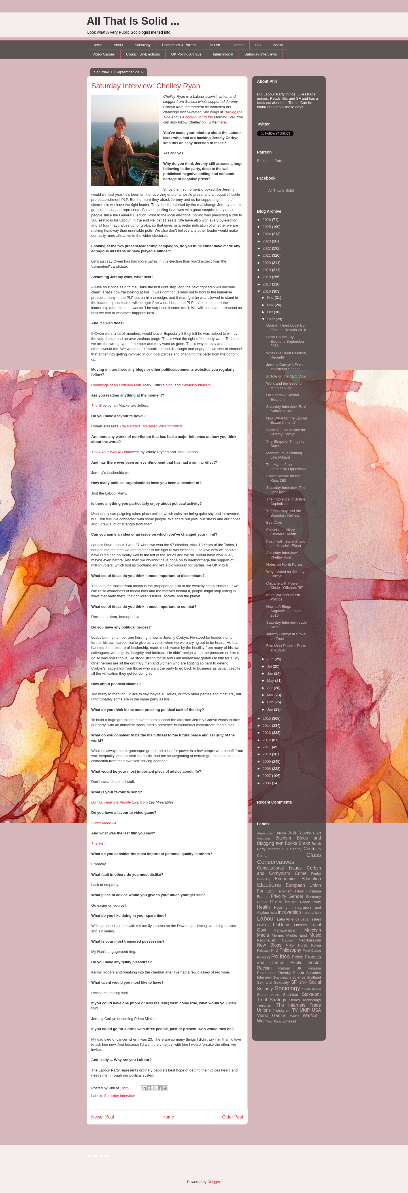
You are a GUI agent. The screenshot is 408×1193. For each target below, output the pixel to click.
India (273, 912)
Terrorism (264, 1005)
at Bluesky (275, 107)
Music (315, 935)
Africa (281, 833)
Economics (285, 878)
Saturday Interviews (261, 54)
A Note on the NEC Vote (285, 376)
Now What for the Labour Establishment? (286, 420)
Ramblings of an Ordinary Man (116, 385)
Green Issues (284, 901)
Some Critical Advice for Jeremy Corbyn (285, 432)
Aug (271, 659)
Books (278, 45)
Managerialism (285, 930)
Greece (262, 902)
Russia (298, 973)
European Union (303, 885)
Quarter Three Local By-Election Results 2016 (286, 327)
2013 (267, 732)
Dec (271, 297)
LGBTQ (263, 925)
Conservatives (275, 861)
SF (294, 982)
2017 (267, 284)
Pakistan (263, 950)
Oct (270, 312)
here (222, 122)
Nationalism (266, 940)
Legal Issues (310, 919)
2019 (267, 270)
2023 (267, 241)
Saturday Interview (119, 1096)
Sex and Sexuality (273, 982)
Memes (278, 935)
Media (263, 935)
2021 (267, 255)
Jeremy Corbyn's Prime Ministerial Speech (285, 367)
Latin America (288, 919)
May (271, 680)
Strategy (278, 999)
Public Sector (305, 962)
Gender (237, 45)
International (223, 54)
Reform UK (290, 968)
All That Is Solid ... (133, 21)
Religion (314, 968)
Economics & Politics (179, 45)
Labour (266, 918)
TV (295, 1010)
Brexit (304, 843)
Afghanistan (266, 833)
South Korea (311, 989)
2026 (267, 220)
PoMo (297, 957)
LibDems (281, 924)
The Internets (290, 1005)
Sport (275, 994)
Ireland (308, 912)
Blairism (283, 838)
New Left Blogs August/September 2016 (283, 610)
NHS (290, 945)
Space (262, 994)
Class (313, 854)
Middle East (296, 935)
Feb (271, 702)
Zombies (289, 1021)
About (118, 45)
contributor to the (199, 117)
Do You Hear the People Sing (115, 802)
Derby (316, 874)
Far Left (213, 45)
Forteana (313, 891)
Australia (263, 838)
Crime (301, 873)
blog (169, 385)
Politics (280, 956)
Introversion (289, 912)
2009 (267, 761)
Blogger (213, 1182)
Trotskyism (281, 1010)
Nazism (287, 940)
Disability (263, 879)
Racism (264, 968)
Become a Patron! (271, 161)
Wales (294, 1016)
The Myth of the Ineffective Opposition (286, 467)
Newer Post (102, 1117)
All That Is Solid (281, 190)
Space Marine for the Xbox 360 (283, 478)
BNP (279, 844)
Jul (270, 666)
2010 (267, 754)
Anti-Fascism (301, 832)
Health (263, 907)
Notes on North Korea (284, 564)
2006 (267, 783)
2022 (267, 248)
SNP (303, 982)
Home (98, 45)
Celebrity (294, 849)
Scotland (314, 977)
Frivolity (278, 896)
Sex (258, 45)
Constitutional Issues (279, 868)
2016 (267, 291)
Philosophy (290, 950)
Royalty (285, 973)
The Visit (98, 843)
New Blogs (269, 945)
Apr (270, 688)
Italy (318, 912)
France (262, 896)
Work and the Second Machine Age (283, 385)
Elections (269, 884)
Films (299, 891)
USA (316, 1010)
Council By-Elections (143, 54)
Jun (270, 673)
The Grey (99, 405)
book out (264, 103)
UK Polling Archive (186, 54)
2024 (267, 234)
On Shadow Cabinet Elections (282, 397)
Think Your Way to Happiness (115, 452)
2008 (267, 768)
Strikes (294, 1000)
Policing (263, 957)
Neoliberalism (310, 940)
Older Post (232, 1117)
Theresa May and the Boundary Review (283, 513)
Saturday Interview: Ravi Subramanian (286, 408)
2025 (267, 227)
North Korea (309, 945)
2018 (267, 277)
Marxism (312, 930)
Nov (271, 305)
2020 (267, 263)
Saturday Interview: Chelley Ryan (145, 86)
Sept (271, 319)
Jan (270, 709)
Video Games (104, 54)
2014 (267, 725)
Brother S (276, 849)
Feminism (284, 891)
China (262, 855)
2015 (267, 718)
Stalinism (290, 994)
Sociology (142, 45)
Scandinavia (282, 977)
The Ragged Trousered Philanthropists (151, 426)
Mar (271, 695)
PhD (274, 950)
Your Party (273, 1021)
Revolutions (266, 973)
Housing (281, 907)
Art (318, 833)
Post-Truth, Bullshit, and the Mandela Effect (285, 543)
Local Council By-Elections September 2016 (285, 341)
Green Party (310, 902)
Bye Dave (274, 522)
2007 (267, 776)
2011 (267, 747)
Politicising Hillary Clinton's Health (281, 532)
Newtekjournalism (196, 385)
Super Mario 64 (103, 823)
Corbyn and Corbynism (289, 871)
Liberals (300, 925)
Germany (313, 896)
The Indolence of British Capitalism (285, 501)
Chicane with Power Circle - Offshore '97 (284, 585)
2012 (267, 740)
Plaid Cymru (312, 950)
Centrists (312, 848)
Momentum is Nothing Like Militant (284, 455)
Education (311, 878)
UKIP (305, 1010)
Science (298, 977)
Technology (311, 1000)
